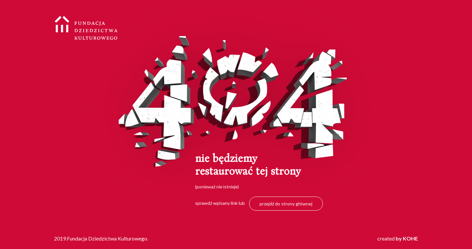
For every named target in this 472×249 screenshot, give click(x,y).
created (397, 238)
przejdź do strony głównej (286, 203)
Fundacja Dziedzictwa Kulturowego (86, 27)
